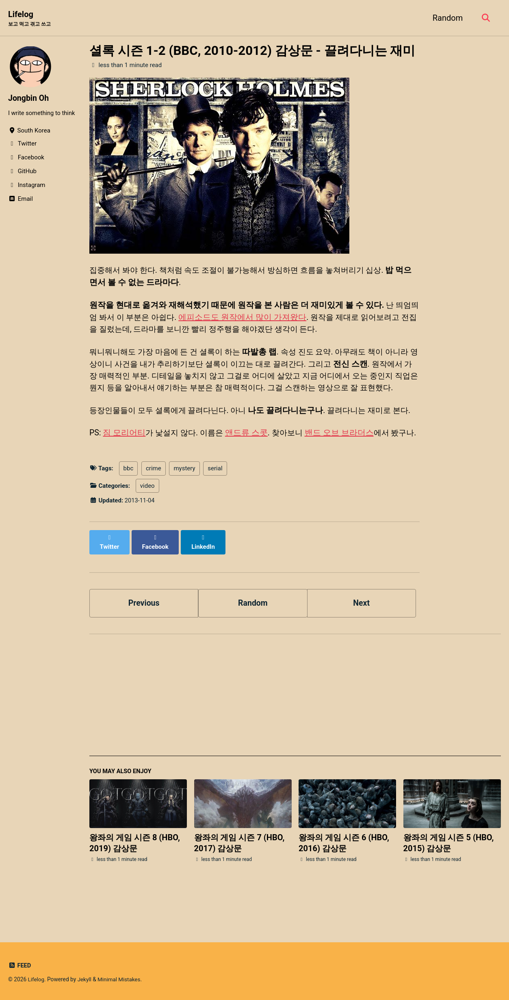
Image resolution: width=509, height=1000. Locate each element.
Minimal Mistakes (120, 979)
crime (153, 507)
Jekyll (85, 979)
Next (361, 633)
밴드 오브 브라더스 (345, 459)
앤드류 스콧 (250, 459)
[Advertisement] (295, 729)
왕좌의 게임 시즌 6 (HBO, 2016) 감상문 (344, 873)
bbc (128, 507)
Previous (144, 633)
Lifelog (31, 18)
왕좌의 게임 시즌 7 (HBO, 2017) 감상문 (239, 873)
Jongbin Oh (29, 98)
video (147, 524)
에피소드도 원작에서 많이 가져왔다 (255, 317)
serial (215, 507)
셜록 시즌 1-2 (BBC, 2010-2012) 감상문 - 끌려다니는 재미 (252, 51)
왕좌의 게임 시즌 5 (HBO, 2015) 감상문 (448, 873)
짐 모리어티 (124, 459)
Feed (19, 965)
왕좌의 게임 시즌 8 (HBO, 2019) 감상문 (134, 873)
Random (446, 18)
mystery (184, 507)
